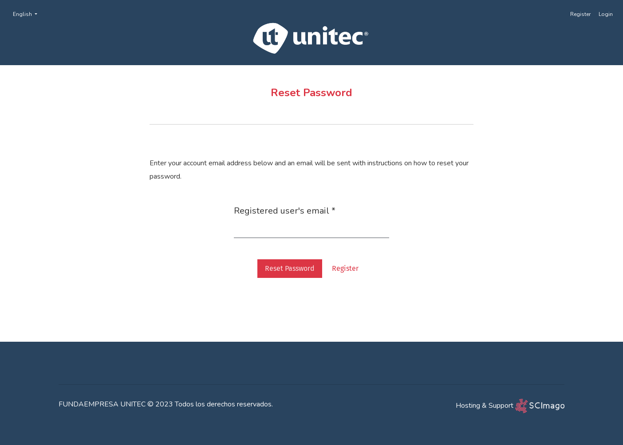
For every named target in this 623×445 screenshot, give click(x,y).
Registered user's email (284, 210)
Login (606, 14)
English (27, 14)
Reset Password (290, 268)
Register (580, 14)
